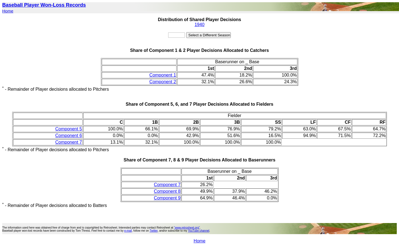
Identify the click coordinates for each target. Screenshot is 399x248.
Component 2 (162, 81)
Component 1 (162, 75)
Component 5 (68, 128)
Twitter (154, 230)
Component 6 (68, 135)
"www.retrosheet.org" (187, 227)
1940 (199, 24)
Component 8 (167, 191)
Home (7, 11)
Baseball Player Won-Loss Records (44, 5)
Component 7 (68, 142)
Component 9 (167, 198)
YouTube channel (198, 230)
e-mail (128, 230)
